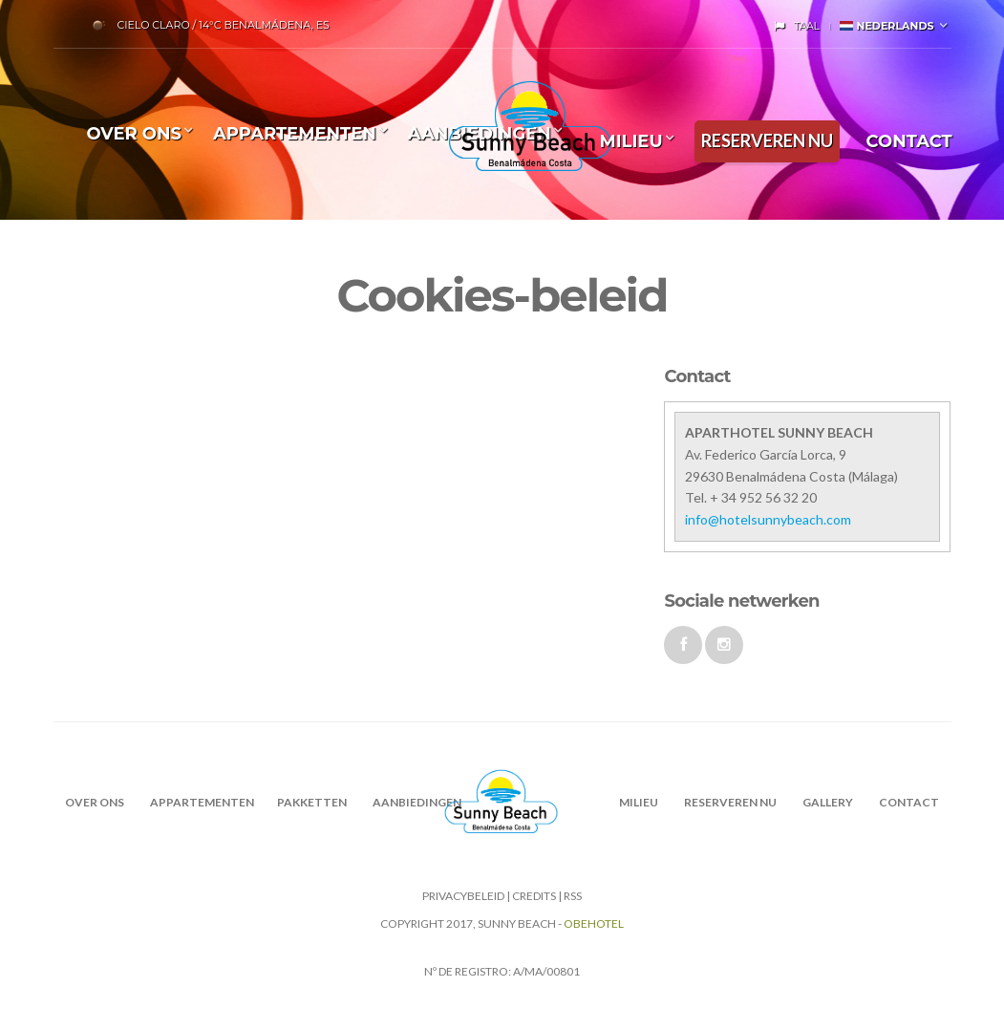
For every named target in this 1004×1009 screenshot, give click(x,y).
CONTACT (909, 141)
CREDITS (534, 896)
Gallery (827, 802)
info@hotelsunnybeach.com (768, 519)
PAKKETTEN (312, 802)
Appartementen (294, 133)
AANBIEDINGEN (417, 802)
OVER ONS (134, 133)
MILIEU (630, 141)
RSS (573, 896)
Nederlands (886, 25)
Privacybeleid (463, 896)
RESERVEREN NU (767, 140)
